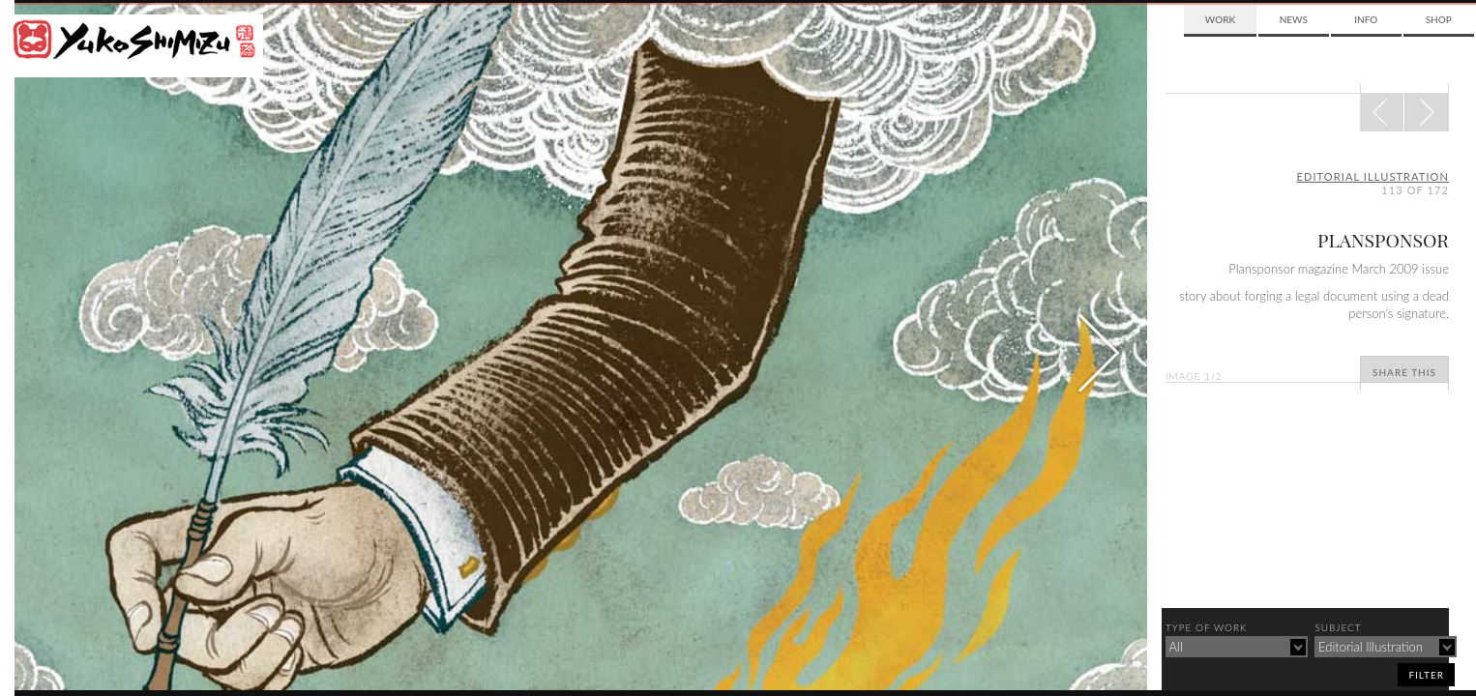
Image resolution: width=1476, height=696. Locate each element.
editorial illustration (1373, 176)
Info (1365, 19)
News (1294, 19)
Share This (1404, 372)
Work (1220, 19)
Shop (1439, 19)
